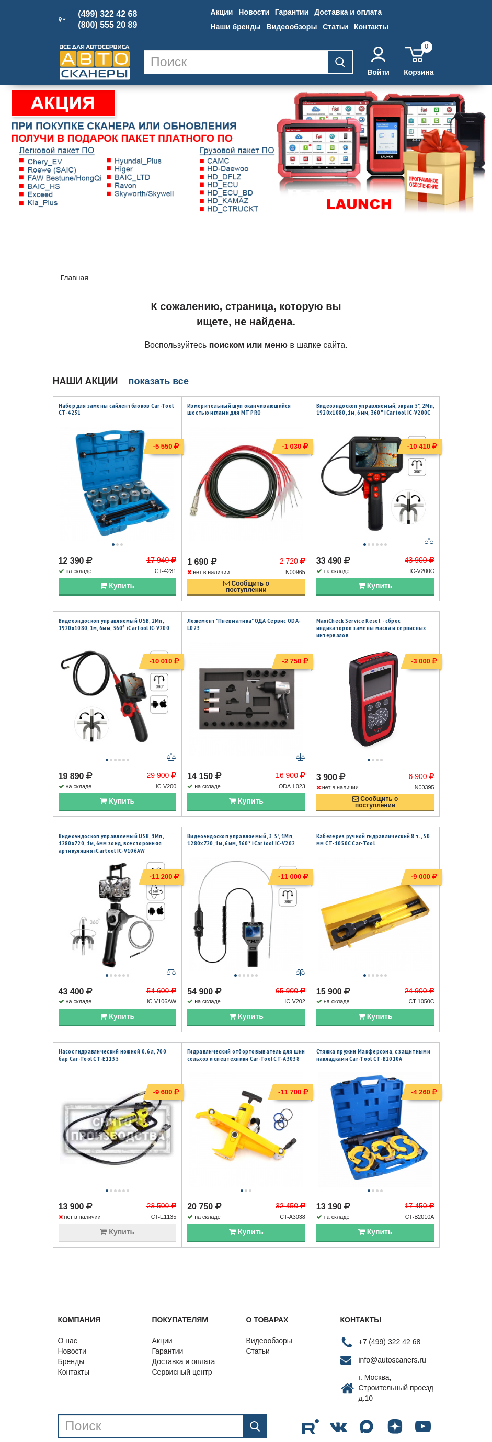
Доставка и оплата (348, 12)
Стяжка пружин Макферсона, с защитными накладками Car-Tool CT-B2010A (373, 1022)
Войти (378, 61)
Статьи (335, 26)
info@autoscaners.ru (392, 1316)
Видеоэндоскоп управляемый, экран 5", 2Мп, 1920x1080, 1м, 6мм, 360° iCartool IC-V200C (375, 409)
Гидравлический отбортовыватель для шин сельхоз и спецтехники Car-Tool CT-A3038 (246, 1022)
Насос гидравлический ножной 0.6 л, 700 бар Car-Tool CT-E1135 (112, 1022)
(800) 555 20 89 (107, 25)
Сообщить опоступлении (246, 576)
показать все (159, 381)
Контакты (371, 26)
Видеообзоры (292, 26)
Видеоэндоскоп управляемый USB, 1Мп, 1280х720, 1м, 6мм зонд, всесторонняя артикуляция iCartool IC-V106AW (111, 821)
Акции (222, 12)
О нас (67, 1297)
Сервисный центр (182, 1328)
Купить (117, 575)
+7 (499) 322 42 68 (390, 1298)
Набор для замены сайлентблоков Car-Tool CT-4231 (116, 409)
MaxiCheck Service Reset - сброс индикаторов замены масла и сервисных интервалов (371, 617)
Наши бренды (236, 26)
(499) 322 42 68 (107, 14)
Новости (253, 12)
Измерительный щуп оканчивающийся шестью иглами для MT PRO (239, 409)
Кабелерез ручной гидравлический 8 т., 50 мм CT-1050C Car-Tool (373, 818)
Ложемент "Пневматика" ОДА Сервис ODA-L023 (244, 613)
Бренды (71, 1318)
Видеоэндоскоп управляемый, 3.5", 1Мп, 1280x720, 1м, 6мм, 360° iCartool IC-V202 (241, 818)
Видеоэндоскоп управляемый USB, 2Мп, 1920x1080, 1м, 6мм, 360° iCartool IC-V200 (114, 613)
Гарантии (291, 12)
